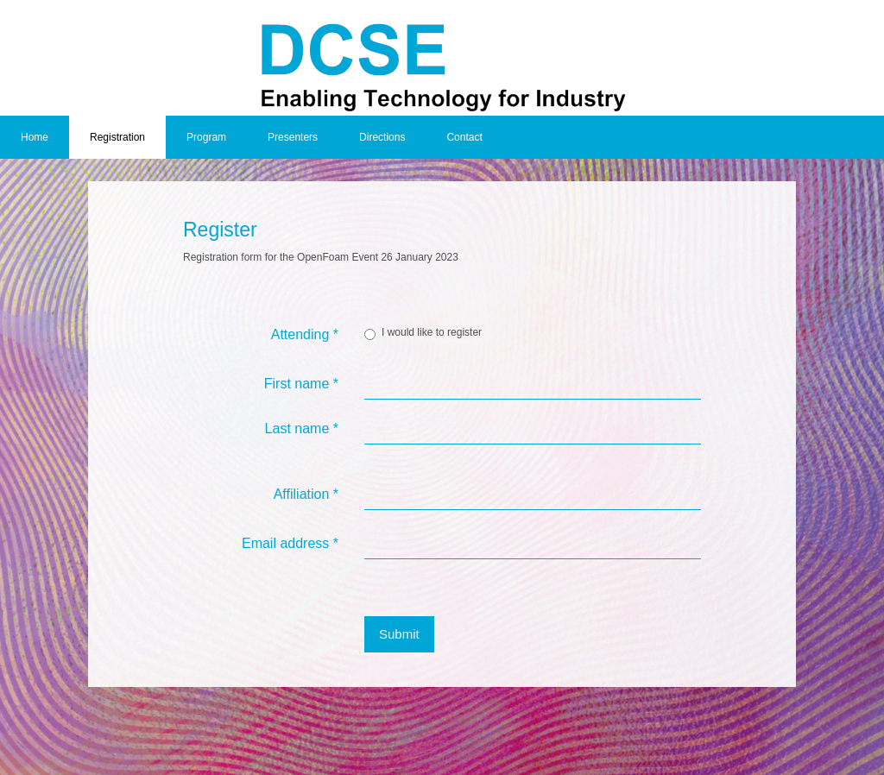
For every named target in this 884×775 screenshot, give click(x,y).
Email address (290, 543)
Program (206, 137)
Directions (382, 137)
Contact (464, 137)
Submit (399, 634)
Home (34, 137)
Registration (117, 137)
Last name (301, 428)
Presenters (293, 137)
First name (301, 383)
